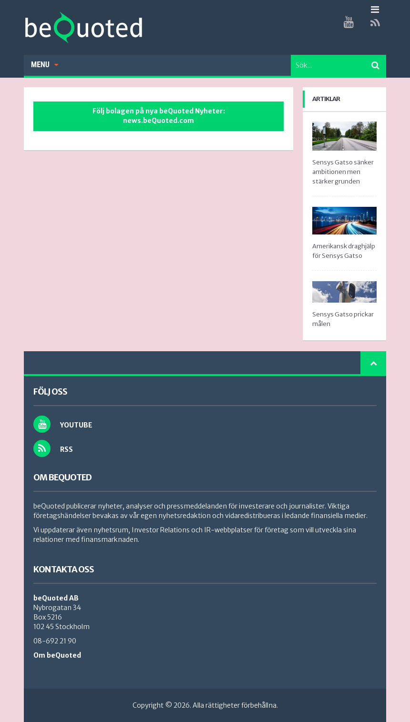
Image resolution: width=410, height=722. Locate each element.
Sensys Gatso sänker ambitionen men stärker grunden (343, 171)
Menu (44, 64)
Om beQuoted (57, 655)
